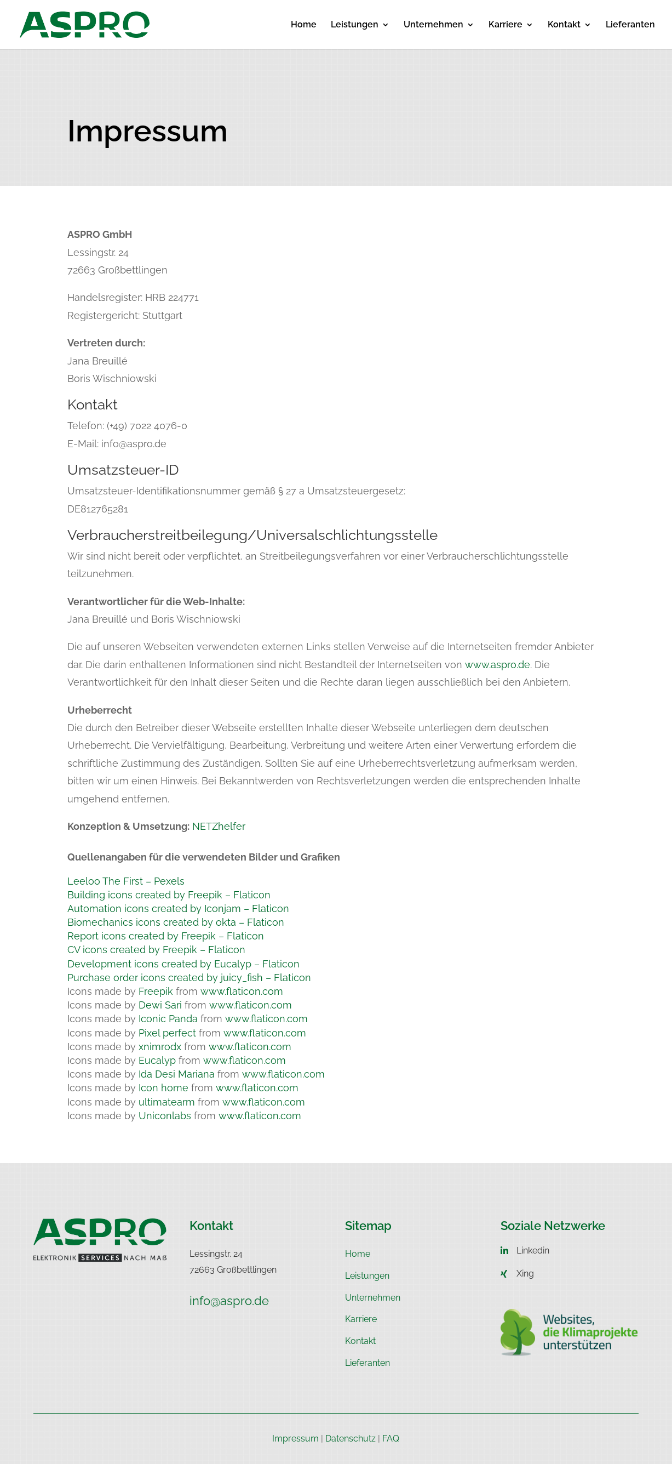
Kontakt (564, 25)
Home (304, 25)
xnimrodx (160, 1046)
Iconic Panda (168, 1018)
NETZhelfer (217, 826)
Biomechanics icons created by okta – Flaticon (175, 922)
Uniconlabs (165, 1115)
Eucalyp (157, 1060)
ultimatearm (167, 1102)
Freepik (156, 991)
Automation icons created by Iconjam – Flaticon (178, 908)
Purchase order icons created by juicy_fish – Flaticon (189, 977)
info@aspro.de (229, 1301)
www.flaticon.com (241, 991)
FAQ (390, 1438)
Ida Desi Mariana (177, 1074)
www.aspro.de (497, 664)
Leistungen (354, 25)
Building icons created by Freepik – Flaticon (169, 895)
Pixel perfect (167, 1033)
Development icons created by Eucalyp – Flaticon (183, 964)
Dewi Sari (160, 1005)
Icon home (163, 1087)
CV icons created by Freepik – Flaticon (156, 949)
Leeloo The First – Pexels (126, 881)
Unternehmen (433, 25)
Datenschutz (350, 1438)
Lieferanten (630, 25)
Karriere (505, 25)
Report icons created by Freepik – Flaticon (165, 936)
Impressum (295, 1438)
